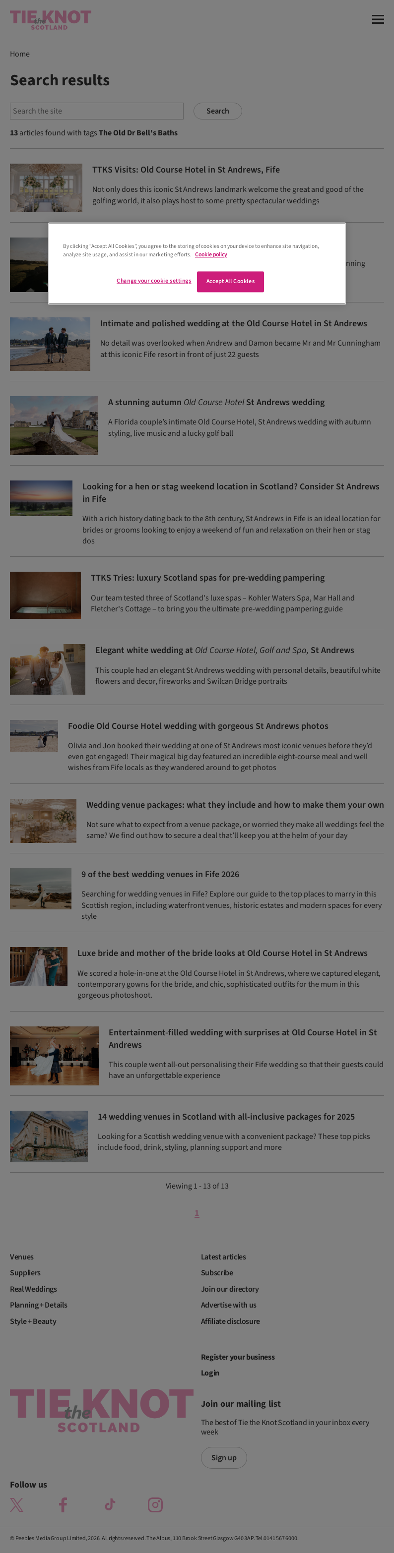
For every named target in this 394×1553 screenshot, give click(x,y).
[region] (197, 263)
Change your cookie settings (154, 281)
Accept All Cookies (230, 281)
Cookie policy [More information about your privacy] (211, 254)
